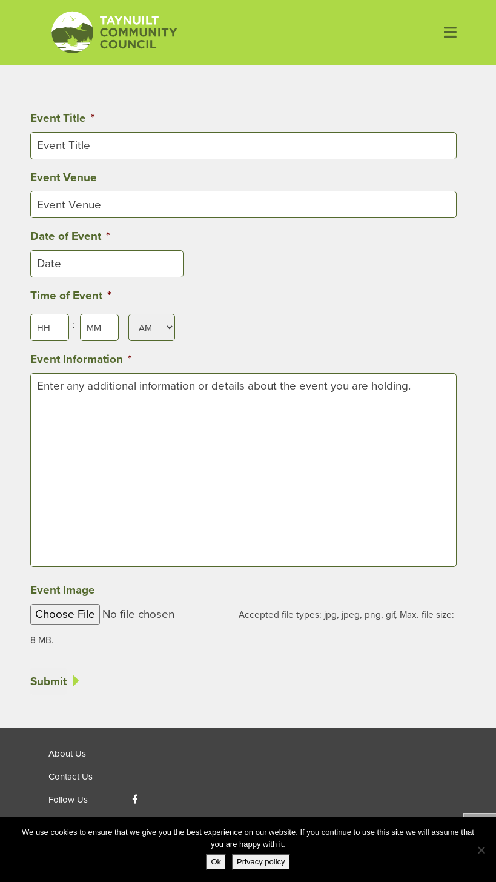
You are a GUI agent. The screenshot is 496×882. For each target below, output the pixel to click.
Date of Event (70, 236)
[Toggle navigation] (445, 33)
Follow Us (68, 799)
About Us (67, 753)
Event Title (62, 118)
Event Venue (63, 177)
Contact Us (70, 776)
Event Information (81, 359)
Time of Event (70, 295)
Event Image (62, 590)
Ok (216, 861)
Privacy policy (261, 861)
